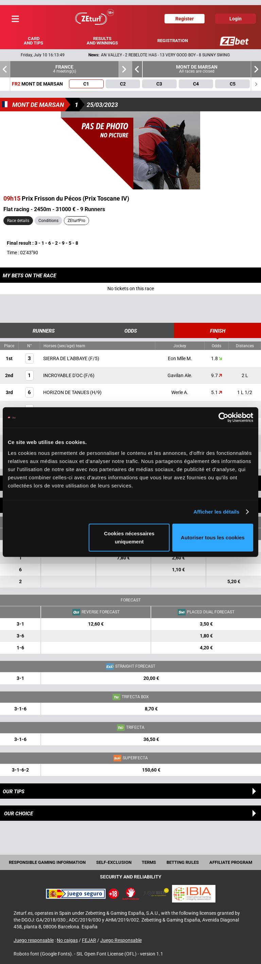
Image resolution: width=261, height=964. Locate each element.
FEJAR (89, 940)
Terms (149, 862)
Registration (172, 40)
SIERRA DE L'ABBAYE (65, 358)
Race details (18, 220)
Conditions (48, 220)
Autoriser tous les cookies (213, 537)
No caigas (67, 940)
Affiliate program (230, 862)
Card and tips (33, 40)
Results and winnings (102, 40)
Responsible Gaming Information (47, 862)
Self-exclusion (114, 862)
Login (235, 18)
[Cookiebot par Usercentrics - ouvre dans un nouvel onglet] (223, 417)
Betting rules (183, 862)
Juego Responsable (121, 940)
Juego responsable (34, 940)
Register (184, 18)
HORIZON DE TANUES (66, 392)
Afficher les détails (216, 512)
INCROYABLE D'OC (63, 375)
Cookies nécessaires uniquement (129, 537)
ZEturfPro (76, 220)
